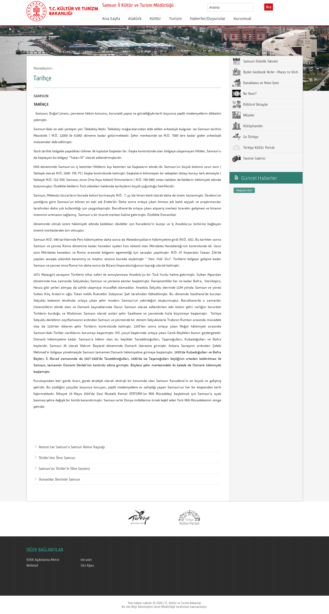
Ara (268, 7)
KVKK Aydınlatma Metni (42, 560)
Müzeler (243, 115)
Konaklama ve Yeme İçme (255, 83)
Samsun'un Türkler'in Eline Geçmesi (62, 468)
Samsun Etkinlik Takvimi (255, 61)
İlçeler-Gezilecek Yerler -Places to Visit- (265, 72)
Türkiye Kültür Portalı (253, 147)
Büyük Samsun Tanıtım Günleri (130, 32)
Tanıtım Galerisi (248, 158)
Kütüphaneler (247, 126)
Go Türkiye (245, 136)
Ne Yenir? (244, 93)
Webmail (32, 565)
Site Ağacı (87, 565)
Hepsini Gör (244, 190)
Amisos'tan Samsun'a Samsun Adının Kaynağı (70, 447)
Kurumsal (242, 18)
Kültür (155, 18)
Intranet (86, 560)
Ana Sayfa (111, 18)
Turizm (175, 18)
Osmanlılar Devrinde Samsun (57, 479)
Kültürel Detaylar (250, 104)
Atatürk (135, 18)
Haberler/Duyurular (207, 18)
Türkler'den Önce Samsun (55, 458)
